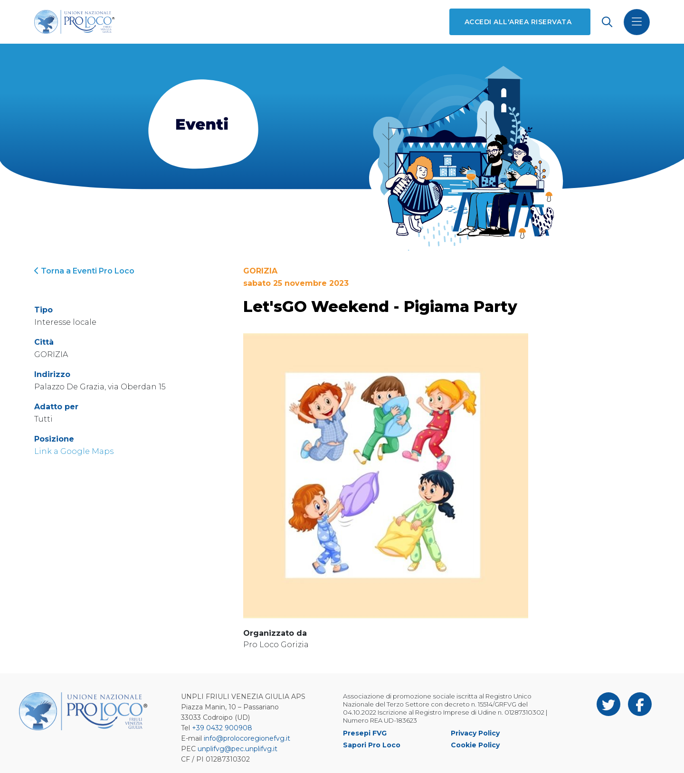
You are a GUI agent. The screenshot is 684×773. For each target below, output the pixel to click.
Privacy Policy (475, 733)
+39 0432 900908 (222, 728)
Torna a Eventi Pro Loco (84, 270)
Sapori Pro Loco (371, 745)
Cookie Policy (475, 745)
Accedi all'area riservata (518, 22)
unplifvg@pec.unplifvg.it (237, 749)
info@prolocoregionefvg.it (247, 738)
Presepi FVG (365, 733)
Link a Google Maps (74, 451)
